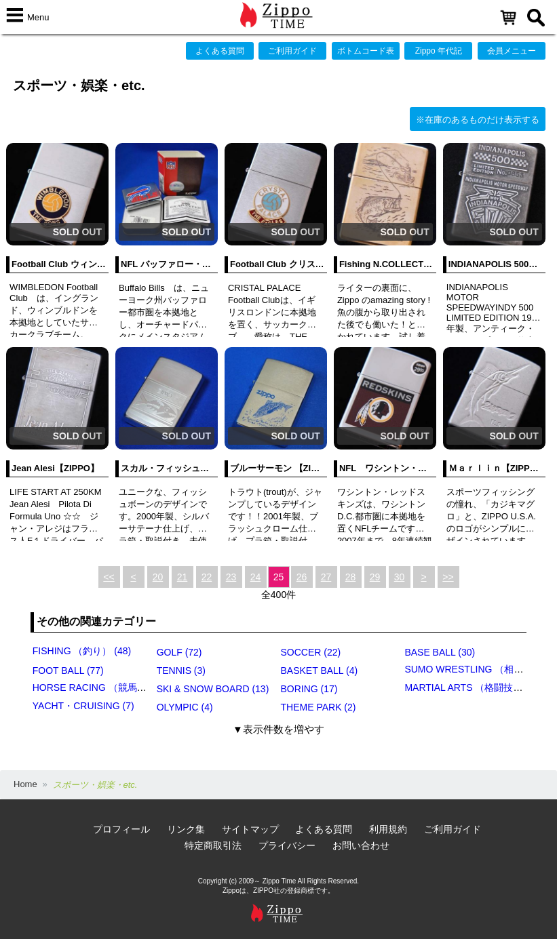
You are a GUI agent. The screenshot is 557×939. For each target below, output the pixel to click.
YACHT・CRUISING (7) (83, 705)
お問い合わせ (360, 845)
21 (182, 577)
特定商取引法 (213, 845)
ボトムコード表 (365, 51)
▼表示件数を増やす (278, 729)
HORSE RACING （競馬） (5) (97, 687)
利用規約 (388, 829)
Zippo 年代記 (438, 51)
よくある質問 (219, 51)
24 (255, 577)
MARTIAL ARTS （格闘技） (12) (473, 687)
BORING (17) (309, 688)
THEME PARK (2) (318, 707)
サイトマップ (250, 829)
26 (301, 577)
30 (399, 577)
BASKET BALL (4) (319, 670)
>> (447, 577)
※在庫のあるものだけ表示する (477, 120)
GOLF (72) (179, 652)
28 (350, 577)
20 (158, 577)
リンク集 (186, 829)
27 (326, 577)
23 (231, 577)
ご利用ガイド (292, 51)
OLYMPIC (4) (185, 707)
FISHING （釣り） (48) (82, 650)
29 (375, 577)
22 (206, 577)
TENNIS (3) (181, 670)
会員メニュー (511, 51)
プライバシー (286, 845)
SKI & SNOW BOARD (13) (213, 688)
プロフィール (121, 829)
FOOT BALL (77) (68, 670)
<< (108, 577)
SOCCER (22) (311, 652)
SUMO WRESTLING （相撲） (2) (475, 669)
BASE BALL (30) (439, 652)
